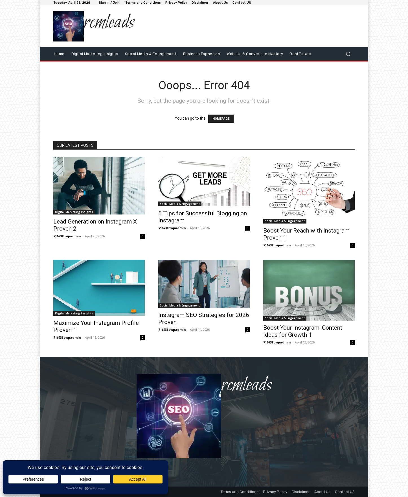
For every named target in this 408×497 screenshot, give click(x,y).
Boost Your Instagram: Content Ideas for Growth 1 (302, 331)
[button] (348, 53)
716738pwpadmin (67, 236)
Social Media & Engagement (180, 204)
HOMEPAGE (220, 119)
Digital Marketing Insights (74, 212)
